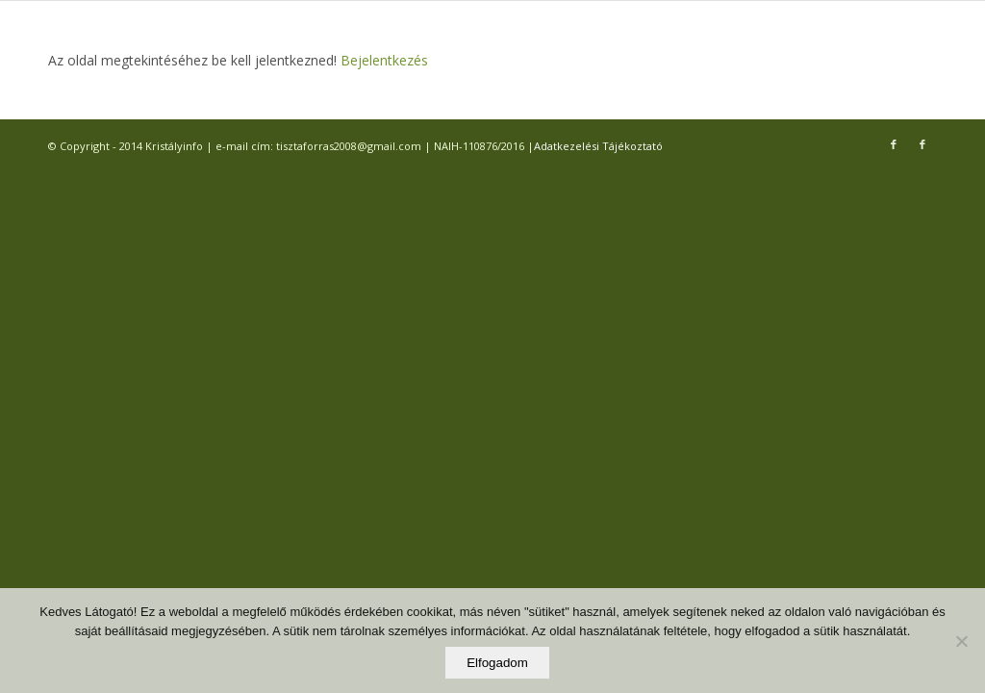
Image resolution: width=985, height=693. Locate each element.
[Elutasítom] (961, 641)
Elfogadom (497, 662)
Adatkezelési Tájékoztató (598, 146)
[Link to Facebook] (893, 144)
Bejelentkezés (382, 60)
